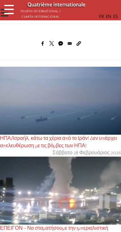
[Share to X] (51, 43)
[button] (79, 43)
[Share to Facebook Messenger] (60, 43)
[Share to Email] (69, 43)
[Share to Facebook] (42, 43)
